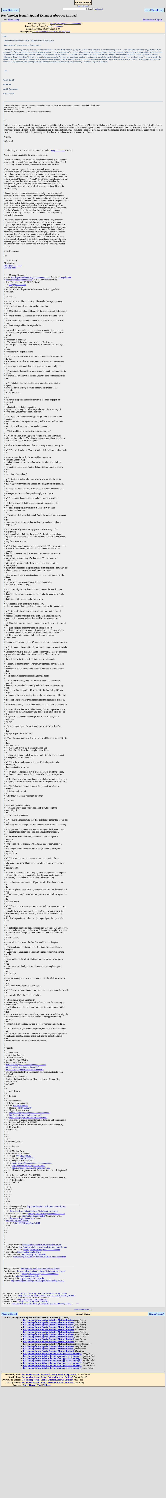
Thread (154, 10)
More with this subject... (83, 1313)
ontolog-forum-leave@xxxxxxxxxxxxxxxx (46, 1213)
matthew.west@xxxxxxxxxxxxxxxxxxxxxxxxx (26, 1065)
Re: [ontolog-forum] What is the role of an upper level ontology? (52, 1357)
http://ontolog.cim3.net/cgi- (17, 1221)
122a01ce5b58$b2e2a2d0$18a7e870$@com (51, 31)
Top (79, 6)
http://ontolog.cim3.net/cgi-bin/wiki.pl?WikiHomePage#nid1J (39, 1257)
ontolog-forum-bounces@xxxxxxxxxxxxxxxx (31, 277)
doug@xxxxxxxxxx (17, 284)
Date (10, 10)
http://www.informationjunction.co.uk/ (22, 1067)
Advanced (99, 9)
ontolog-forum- (64, 277)
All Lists (85, 6)
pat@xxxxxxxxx (55, 26)
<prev (4, 10)
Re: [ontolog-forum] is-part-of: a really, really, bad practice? (49, 1378)
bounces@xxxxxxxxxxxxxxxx (19, 280)
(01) (77, 1307)
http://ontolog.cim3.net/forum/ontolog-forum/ (46, 1206)
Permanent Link (149, 20)
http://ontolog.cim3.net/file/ (34, 1216)
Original (159, 20)
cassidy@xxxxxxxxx (13, 265)
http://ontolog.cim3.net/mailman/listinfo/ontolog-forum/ (34, 1211)
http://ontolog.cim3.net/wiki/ (22, 1218)
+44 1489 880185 (20, 1105)
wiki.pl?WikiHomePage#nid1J (27, 1223)
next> (16, 10)
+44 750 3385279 (23, 1108)
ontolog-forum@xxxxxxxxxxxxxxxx (65, 23)
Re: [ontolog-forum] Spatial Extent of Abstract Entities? (48, 1323)
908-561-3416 (10, 268)
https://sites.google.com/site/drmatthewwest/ (25, 1069)
